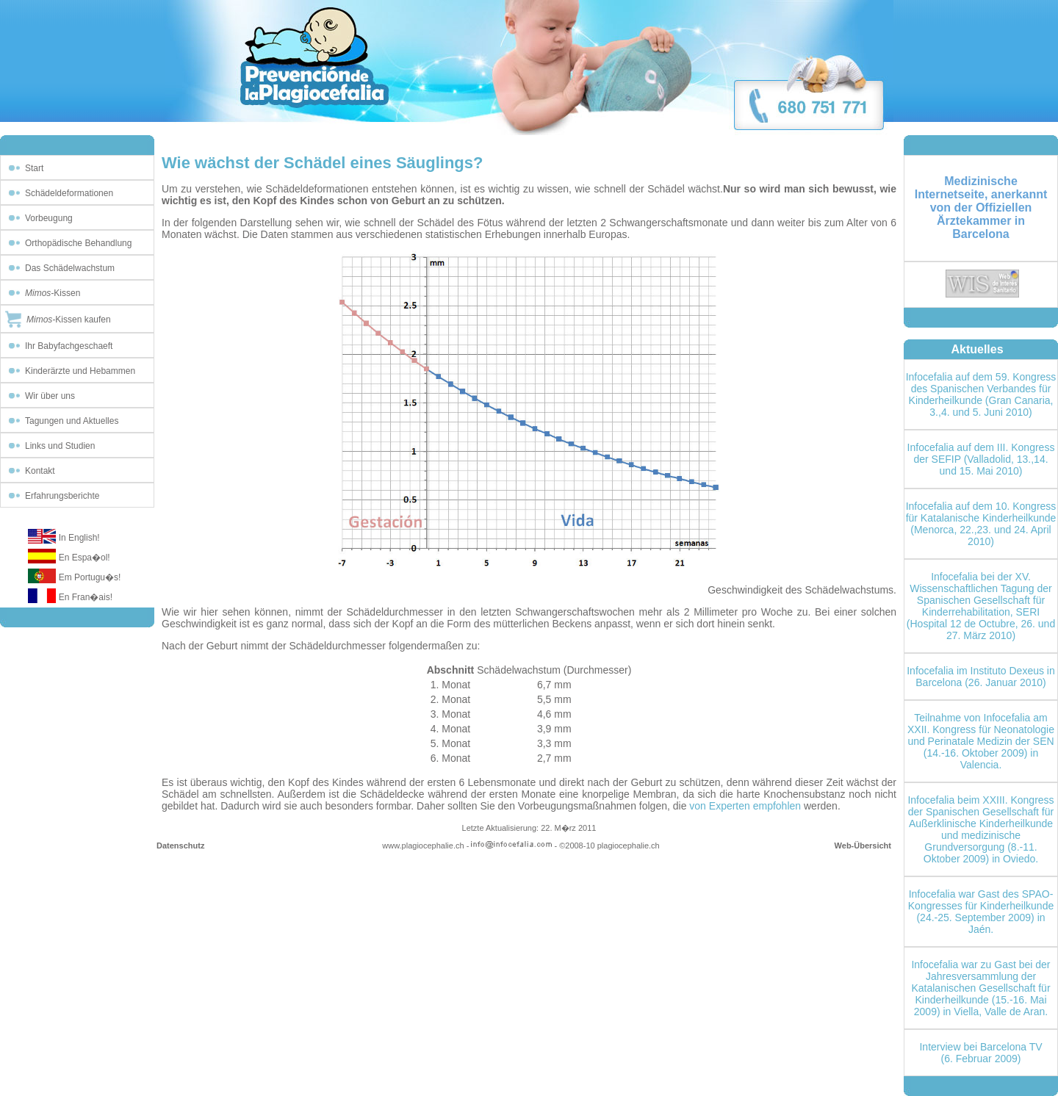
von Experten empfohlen (745, 806)
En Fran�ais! (85, 597)
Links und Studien (60, 446)
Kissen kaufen (68, 319)
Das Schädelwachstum (70, 268)
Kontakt (40, 471)
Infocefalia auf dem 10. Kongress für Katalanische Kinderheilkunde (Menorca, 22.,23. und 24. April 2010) (981, 523)
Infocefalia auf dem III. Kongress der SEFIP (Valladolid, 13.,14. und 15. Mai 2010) (981, 459)
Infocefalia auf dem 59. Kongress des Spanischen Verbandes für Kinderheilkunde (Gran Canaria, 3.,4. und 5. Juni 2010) (981, 394)
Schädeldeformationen (69, 193)
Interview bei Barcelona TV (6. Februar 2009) (980, 1052)
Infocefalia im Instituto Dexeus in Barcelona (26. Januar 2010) (981, 676)
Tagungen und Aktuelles (71, 421)
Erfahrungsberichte (62, 496)
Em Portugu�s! (90, 577)
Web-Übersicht (863, 845)
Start (34, 168)
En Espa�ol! (84, 557)
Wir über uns (50, 396)
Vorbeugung (49, 218)
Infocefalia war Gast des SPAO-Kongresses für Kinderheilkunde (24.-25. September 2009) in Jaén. (981, 911)
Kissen (52, 293)
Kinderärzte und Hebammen (80, 371)
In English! (79, 538)
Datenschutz (180, 845)
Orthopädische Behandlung (78, 243)
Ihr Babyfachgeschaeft (68, 346)
